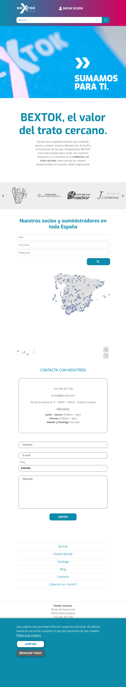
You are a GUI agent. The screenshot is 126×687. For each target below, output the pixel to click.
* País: (22, 462)
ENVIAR (63, 517)
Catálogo (63, 562)
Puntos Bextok (63, 554)
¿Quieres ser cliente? (63, 584)
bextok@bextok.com (63, 395)
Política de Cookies (28, 635)
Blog (63, 569)
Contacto (63, 577)
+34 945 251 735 (63, 389)
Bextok (63, 546)
